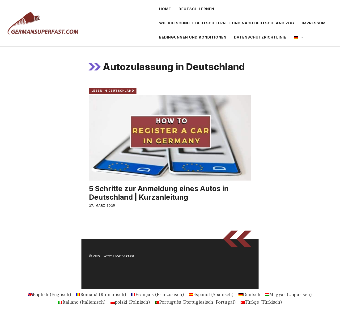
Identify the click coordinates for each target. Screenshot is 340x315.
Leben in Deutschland (112, 90)
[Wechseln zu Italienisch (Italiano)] (82, 302)
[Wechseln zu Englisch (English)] (50, 294)
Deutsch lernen (196, 9)
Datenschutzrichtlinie (260, 37)
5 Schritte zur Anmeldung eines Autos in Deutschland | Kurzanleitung (159, 192)
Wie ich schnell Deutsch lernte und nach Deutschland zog (226, 23)
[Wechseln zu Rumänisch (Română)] (101, 294)
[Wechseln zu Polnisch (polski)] (130, 302)
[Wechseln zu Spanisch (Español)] (211, 294)
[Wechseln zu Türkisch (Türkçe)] (261, 302)
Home (165, 9)
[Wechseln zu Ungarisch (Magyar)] (288, 294)
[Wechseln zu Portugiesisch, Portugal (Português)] (195, 302)
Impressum (314, 23)
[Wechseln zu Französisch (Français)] (158, 294)
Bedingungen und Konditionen (192, 37)
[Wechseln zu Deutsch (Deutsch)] (249, 294)
